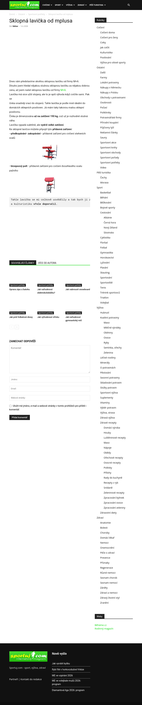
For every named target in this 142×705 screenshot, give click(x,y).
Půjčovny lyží (107, 127)
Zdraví (82, 5)
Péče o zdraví (107, 552)
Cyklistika (105, 237)
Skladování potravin (111, 382)
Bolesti (104, 527)
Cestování (105, 212)
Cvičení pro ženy (109, 37)
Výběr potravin (108, 407)
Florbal (104, 242)
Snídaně (108, 487)
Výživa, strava (107, 412)
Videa (103, 167)
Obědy (107, 452)
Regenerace (106, 567)
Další (103, 72)
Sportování (106, 277)
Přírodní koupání (109, 122)
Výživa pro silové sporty (113, 62)
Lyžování (105, 262)
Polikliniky (105, 112)
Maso (107, 322)
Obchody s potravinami (113, 97)
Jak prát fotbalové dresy (21, 317)
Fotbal (103, 247)
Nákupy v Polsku (109, 92)
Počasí (103, 107)
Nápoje (108, 447)
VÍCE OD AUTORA (47, 263)
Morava (104, 182)
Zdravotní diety (108, 512)
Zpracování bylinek (114, 497)
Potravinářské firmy (110, 117)
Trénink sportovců (110, 292)
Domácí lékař (107, 537)
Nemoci (104, 542)
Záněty (104, 587)
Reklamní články (109, 132)
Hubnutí (104, 312)
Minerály (105, 362)
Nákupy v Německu (110, 87)
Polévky (108, 467)
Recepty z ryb (111, 482)
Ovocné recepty (112, 462)
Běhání (104, 197)
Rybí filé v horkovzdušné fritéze (68, 669)
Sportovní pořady (109, 157)
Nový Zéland (110, 227)
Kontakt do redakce (31, 679)
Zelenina (108, 352)
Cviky (103, 42)
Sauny (103, 137)
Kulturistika (106, 52)
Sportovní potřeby (36, 14)
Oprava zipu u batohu (19, 289)
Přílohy (107, 472)
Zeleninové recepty (114, 492)
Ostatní (21, 14)
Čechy (103, 177)
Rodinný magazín (104, 628)
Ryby (106, 342)
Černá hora (110, 222)
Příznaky (104, 562)
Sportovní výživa (109, 392)
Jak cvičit (104, 47)
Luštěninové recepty (115, 437)
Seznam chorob (108, 577)
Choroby (105, 532)
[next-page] (17, 327)
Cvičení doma (107, 32)
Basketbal (105, 192)
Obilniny (108, 332)
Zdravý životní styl (110, 597)
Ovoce (107, 337)
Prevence (105, 557)
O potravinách (108, 367)
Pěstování (105, 372)
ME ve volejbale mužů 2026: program (66, 682)
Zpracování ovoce (113, 502)
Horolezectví (107, 257)
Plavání (104, 267)
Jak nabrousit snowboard (77, 289)
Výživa (70, 5)
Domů (12, 14)
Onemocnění (107, 547)
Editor (15, 26)
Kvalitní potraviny (109, 317)
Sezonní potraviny (110, 377)
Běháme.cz (101, 625)
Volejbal (104, 302)
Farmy (103, 77)
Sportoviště (106, 282)
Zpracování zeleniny (114, 507)
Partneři (13, 679)
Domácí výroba (112, 427)
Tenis (103, 287)
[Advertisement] (37, 54)
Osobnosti (105, 102)
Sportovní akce (108, 142)
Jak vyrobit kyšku (61, 663)
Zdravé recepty (108, 422)
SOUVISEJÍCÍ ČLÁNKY (22, 263)
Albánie (108, 217)
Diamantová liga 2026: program (68, 690)
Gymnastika (106, 252)
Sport (59, 5)
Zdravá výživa (107, 417)
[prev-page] (11, 327)
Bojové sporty (107, 207)
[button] (129, 5)
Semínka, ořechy (113, 347)
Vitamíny (105, 402)
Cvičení (47, 5)
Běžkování (105, 202)
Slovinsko (109, 232)
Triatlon (104, 297)
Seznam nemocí (108, 582)
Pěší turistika (97, 5)
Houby (107, 432)
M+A (63, 90)
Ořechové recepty (113, 457)
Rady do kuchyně (113, 477)
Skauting (105, 272)
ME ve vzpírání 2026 (62, 675)
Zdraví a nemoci (109, 592)
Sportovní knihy (108, 147)
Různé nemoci (108, 572)
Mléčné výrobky (112, 327)
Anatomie (105, 522)
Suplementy (106, 397)
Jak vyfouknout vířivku (48, 317)
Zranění (104, 602)
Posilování (105, 57)
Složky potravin (108, 387)
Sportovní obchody (110, 152)
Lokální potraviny (109, 82)
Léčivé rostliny (108, 357)
